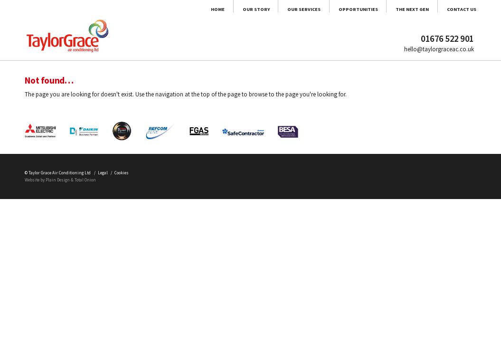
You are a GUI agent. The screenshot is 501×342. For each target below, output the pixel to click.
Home (86, 14)
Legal (143, 279)
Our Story (143, 14)
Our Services (215, 14)
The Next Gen (378, 14)
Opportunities (297, 14)
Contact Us (453, 14)
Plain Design (77, 290)
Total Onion (117, 290)
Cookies (173, 279)
